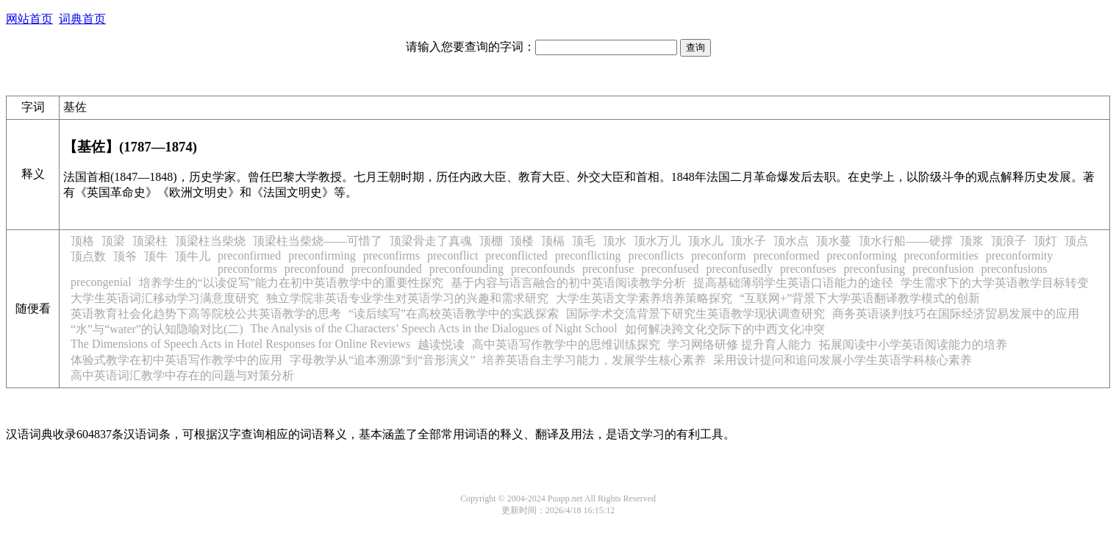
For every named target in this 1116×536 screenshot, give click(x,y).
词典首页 (82, 18)
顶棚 (491, 241)
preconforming (861, 255)
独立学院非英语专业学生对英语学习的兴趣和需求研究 (407, 298)
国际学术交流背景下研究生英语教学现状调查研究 (695, 313)
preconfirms (391, 255)
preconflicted (516, 255)
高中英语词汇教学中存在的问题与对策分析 (182, 375)
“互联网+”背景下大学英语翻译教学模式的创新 (860, 298)
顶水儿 (705, 241)
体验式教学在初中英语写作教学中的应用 (176, 360)
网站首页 (29, 18)
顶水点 (791, 241)
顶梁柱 (150, 241)
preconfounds (543, 268)
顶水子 (748, 241)
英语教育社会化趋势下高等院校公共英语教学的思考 (206, 313)
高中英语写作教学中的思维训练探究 (566, 344)
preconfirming (322, 255)
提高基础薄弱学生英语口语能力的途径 (793, 282)
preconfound (314, 268)
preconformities (941, 255)
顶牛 (156, 256)
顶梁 (113, 241)
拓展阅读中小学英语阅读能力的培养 (913, 344)
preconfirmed (249, 255)
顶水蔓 (833, 241)
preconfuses (808, 268)
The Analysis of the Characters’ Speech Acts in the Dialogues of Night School (434, 328)
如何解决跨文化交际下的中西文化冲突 (725, 329)
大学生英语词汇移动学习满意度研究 (165, 298)
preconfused (669, 268)
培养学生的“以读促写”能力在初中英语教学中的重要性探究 (291, 282)
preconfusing (875, 268)
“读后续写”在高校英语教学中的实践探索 (453, 313)
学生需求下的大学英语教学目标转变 (995, 282)
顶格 (82, 241)
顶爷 (125, 256)
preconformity (1020, 255)
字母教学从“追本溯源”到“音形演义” (382, 360)
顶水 (614, 241)
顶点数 (88, 256)
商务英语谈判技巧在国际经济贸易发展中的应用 (955, 313)
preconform (718, 255)
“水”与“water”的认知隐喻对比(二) (157, 329)
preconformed (787, 255)
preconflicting (588, 255)
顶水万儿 (657, 241)
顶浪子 (1008, 241)
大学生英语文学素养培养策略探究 (644, 298)
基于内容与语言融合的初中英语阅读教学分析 (568, 282)
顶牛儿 (192, 256)
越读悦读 (441, 344)
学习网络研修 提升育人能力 (740, 344)
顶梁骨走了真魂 (431, 241)
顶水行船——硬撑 (906, 241)
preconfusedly (739, 268)
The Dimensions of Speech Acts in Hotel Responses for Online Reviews (240, 343)
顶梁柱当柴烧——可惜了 (317, 241)
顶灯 (1045, 241)
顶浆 (972, 241)
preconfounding (466, 268)
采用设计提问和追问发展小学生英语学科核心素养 (842, 360)
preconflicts (656, 255)
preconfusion (943, 268)
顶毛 (583, 241)
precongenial (101, 282)
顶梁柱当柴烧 (210, 241)
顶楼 (522, 241)
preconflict (452, 255)
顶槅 (553, 241)
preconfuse (608, 268)
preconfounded (386, 268)
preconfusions (1014, 268)
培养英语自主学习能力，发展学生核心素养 (594, 360)
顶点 (1076, 241)
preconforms (247, 268)
